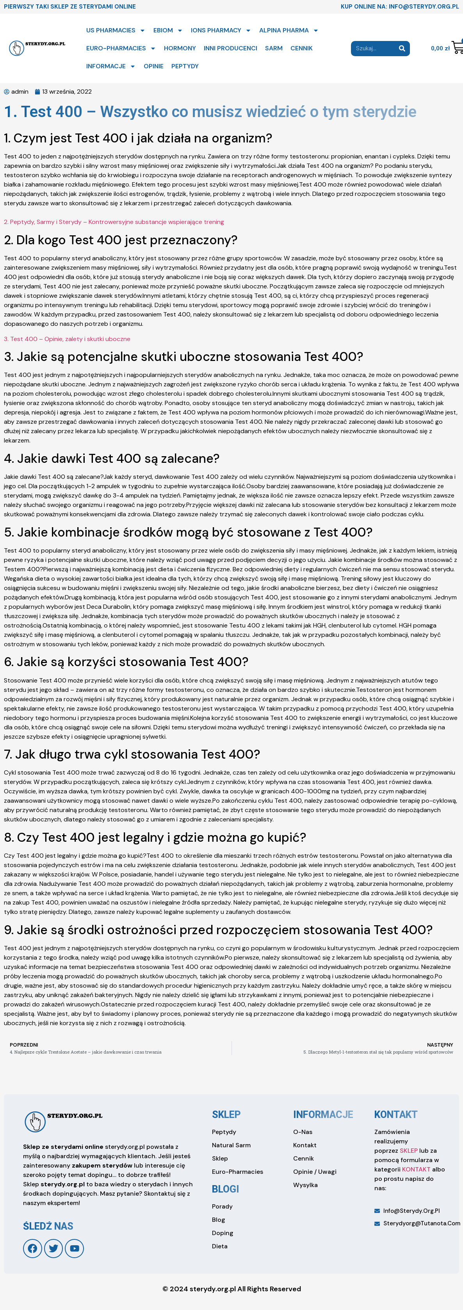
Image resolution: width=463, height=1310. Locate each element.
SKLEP (409, 1150)
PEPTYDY (185, 66)
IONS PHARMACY (221, 30)
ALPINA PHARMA (289, 30)
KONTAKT (416, 1169)
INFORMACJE (111, 66)
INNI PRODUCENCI (230, 48)
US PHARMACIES (116, 30)
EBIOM (168, 30)
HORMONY (180, 48)
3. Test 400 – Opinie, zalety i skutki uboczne (67, 339)
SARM (274, 48)
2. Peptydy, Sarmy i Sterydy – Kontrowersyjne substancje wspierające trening (114, 222)
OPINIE (154, 66)
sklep (226, 1114)
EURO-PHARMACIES (121, 48)
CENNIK (301, 48)
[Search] (402, 48)
